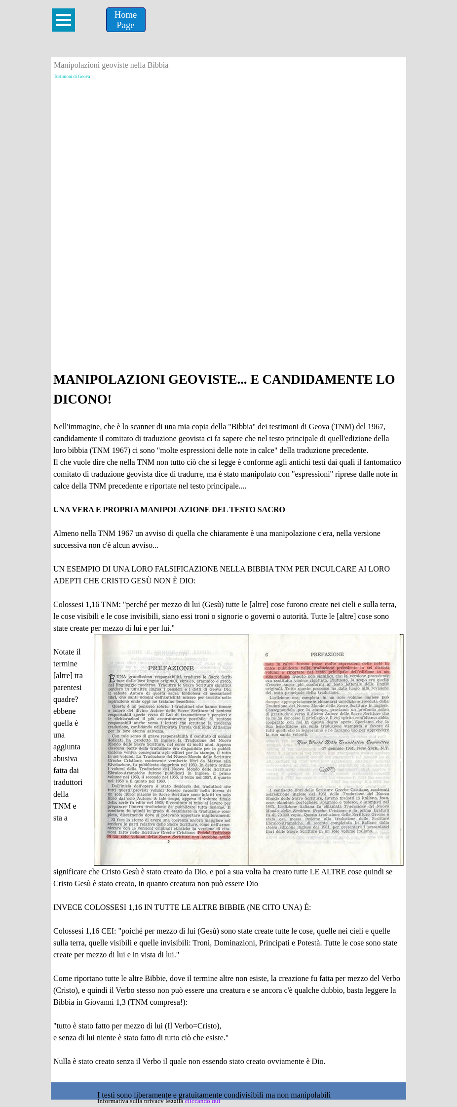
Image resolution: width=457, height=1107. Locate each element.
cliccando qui (202, 1101)
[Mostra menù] (63, 20)
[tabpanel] (228, 724)
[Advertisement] (228, 151)
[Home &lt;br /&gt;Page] (126, 19)
